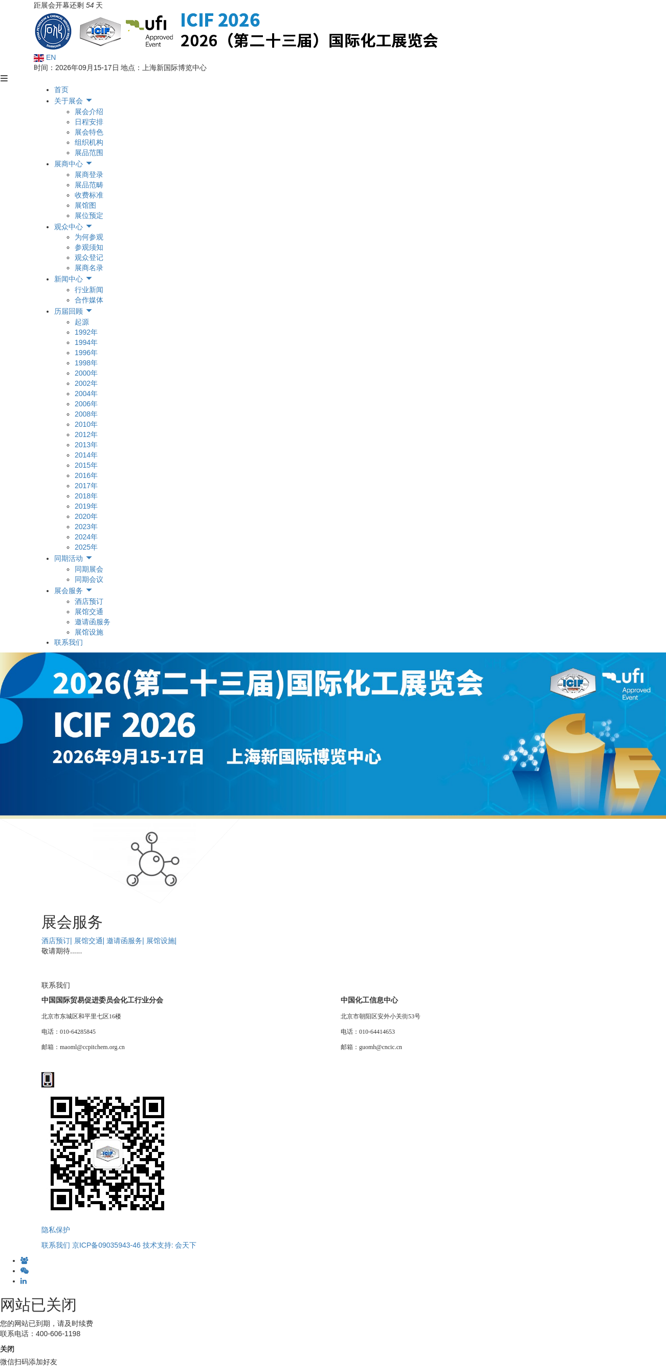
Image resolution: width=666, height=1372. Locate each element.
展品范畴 (89, 185)
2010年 (86, 424)
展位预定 (89, 215)
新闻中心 (73, 279)
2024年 (86, 537)
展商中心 (73, 164)
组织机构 (89, 142)
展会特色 (89, 132)
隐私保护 (55, 1230)
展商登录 (89, 174)
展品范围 (89, 152)
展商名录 (89, 268)
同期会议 (89, 579)
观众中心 (73, 227)
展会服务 (73, 590)
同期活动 (73, 558)
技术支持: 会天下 (170, 1245)
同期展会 (89, 569)
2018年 (86, 496)
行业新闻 (89, 290)
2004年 (86, 393)
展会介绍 (89, 111)
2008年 (86, 414)
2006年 (86, 404)
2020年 (86, 516)
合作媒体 (89, 300)
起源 (82, 322)
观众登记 (89, 257)
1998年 (86, 363)
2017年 (86, 486)
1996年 (86, 353)
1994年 (86, 342)
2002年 (86, 383)
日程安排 (89, 122)
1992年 (86, 332)
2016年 (86, 475)
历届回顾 (73, 311)
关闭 (7, 1349)
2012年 (86, 434)
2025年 (86, 547)
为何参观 (89, 237)
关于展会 (73, 101)
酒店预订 (89, 601)
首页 (61, 89)
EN (45, 57)
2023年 (86, 526)
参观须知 (89, 247)
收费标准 (89, 195)
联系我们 (68, 642)
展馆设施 (89, 632)
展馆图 (85, 205)
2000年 (86, 373)
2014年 (86, 455)
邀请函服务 (92, 622)
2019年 (86, 506)
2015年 (86, 465)
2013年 (86, 445)
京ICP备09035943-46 (106, 1245)
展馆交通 (89, 611)
